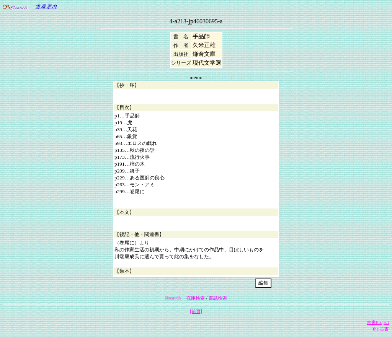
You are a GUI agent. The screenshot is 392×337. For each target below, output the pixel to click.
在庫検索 (195, 298)
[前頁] (196, 311)
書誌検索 (218, 298)
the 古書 (381, 329)
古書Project (378, 322)
